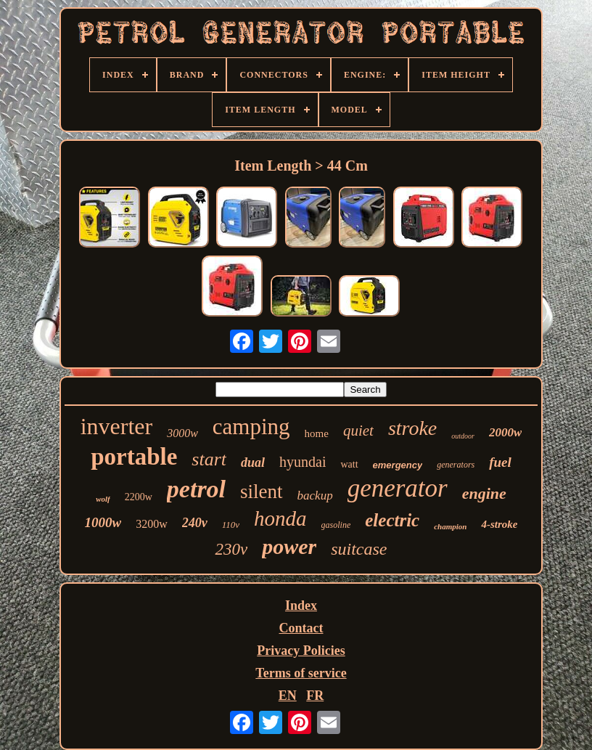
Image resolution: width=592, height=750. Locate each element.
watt (349, 464)
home (317, 433)
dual (253, 462)
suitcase (359, 548)
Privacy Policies (301, 650)
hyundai (302, 462)
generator (398, 488)
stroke (412, 428)
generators (455, 465)
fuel (500, 462)
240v (194, 522)
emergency (398, 465)
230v (231, 549)
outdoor (462, 436)
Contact (301, 628)
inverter (117, 426)
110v (230, 524)
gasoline (336, 525)
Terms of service (300, 673)
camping (251, 426)
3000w (182, 433)
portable (134, 457)
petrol (196, 489)
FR (315, 695)
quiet (358, 430)
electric (392, 520)
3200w (152, 524)
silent (261, 491)
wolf (103, 498)
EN (288, 695)
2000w (505, 432)
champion (450, 526)
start (209, 459)
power (289, 546)
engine (484, 493)
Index (301, 605)
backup (315, 495)
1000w (103, 522)
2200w (138, 497)
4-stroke (499, 524)
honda (280, 518)
